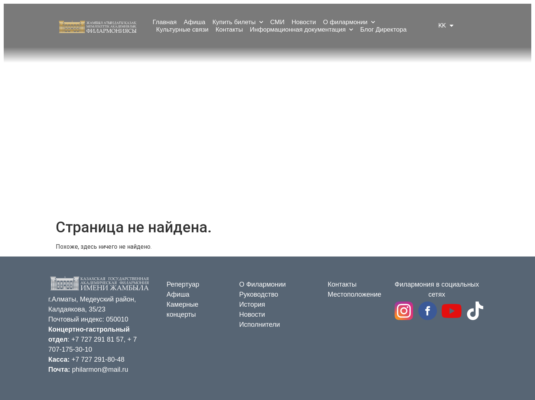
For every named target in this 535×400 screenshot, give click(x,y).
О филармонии (349, 22)
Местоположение (354, 294)
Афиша (194, 22)
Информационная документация (301, 29)
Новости (304, 22)
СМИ (277, 22)
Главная (165, 22)
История (252, 304)
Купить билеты (238, 22)
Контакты (229, 29)
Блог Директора (383, 29)
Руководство (258, 294)
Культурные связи (182, 29)
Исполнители (259, 324)
